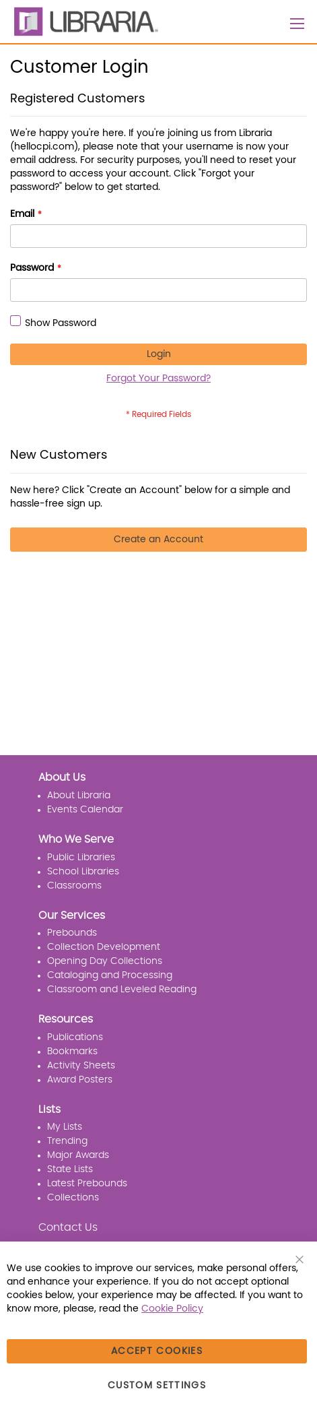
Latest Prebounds (87, 1183)
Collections (73, 1197)
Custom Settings (157, 1385)
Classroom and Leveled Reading (122, 989)
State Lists (70, 1169)
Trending (67, 1141)
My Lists (64, 1127)
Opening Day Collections (104, 961)
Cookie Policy (172, 1309)
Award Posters (79, 1080)
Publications (75, 1037)
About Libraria (78, 795)
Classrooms (74, 886)
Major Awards (78, 1155)
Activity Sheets (81, 1065)
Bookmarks (72, 1051)
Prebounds (72, 933)
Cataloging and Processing (109, 975)
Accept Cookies (157, 1351)
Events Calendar (85, 809)
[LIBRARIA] (84, 21)
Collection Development (103, 947)
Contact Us (68, 1227)
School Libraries (83, 871)
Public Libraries (81, 857)
